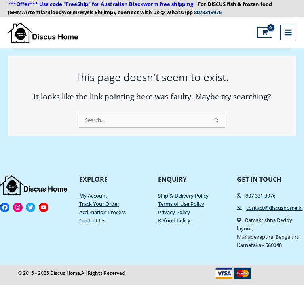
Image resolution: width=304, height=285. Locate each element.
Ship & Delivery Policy (183, 195)
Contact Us (92, 220)
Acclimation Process (102, 212)
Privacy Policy (174, 212)
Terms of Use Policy (181, 203)
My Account (93, 195)
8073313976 (207, 12)
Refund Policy (174, 220)
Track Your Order (99, 203)
